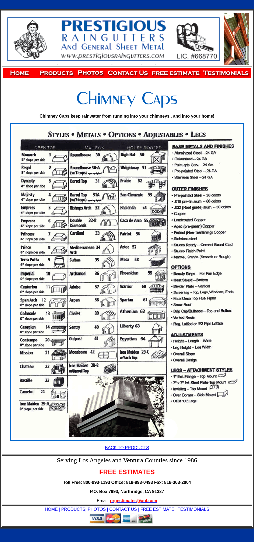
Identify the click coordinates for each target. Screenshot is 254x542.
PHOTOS (97, 509)
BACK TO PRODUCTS (127, 447)
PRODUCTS (73, 509)
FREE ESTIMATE (157, 509)
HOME (51, 509)
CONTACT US (123, 509)
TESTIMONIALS (193, 509)
